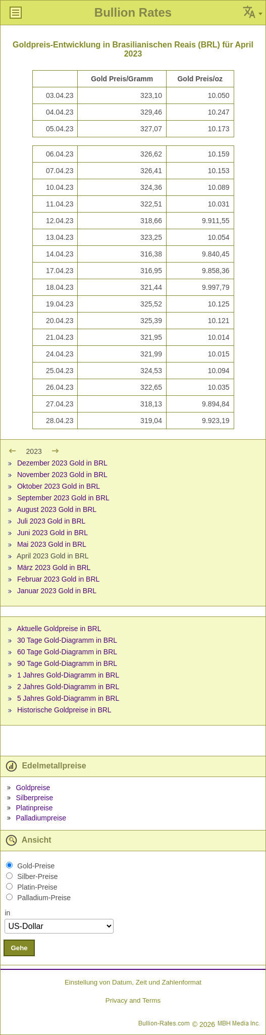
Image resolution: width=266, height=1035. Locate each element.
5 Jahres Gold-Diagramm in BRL (68, 698)
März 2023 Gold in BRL (54, 567)
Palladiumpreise (41, 818)
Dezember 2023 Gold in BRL (62, 463)
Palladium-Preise (44, 898)
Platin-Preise (37, 887)
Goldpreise (33, 788)
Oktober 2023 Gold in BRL (58, 486)
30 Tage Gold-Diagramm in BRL (67, 640)
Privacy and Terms (133, 1000)
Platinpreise (34, 808)
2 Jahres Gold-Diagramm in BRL (68, 687)
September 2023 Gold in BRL (63, 498)
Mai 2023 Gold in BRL (51, 544)
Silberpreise (34, 798)
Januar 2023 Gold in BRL (56, 591)
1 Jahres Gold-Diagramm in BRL (68, 675)
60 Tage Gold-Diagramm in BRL (67, 652)
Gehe (19, 948)
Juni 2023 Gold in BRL (52, 533)
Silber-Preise (37, 876)
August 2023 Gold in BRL (56, 509)
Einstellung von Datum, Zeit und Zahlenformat (133, 982)
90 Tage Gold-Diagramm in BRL (67, 663)
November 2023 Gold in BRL (62, 475)
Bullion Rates (133, 12)
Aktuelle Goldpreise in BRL (59, 629)
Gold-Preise (36, 866)
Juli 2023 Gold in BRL (51, 521)
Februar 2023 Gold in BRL (58, 579)
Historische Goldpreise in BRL (64, 710)
